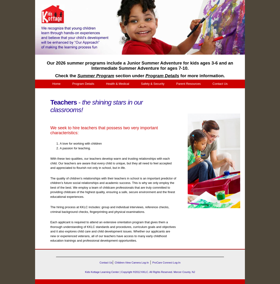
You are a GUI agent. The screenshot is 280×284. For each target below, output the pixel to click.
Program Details (83, 83)
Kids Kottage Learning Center (102, 272)
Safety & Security (153, 83)
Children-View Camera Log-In (132, 262)
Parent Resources (188, 83)
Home (56, 83)
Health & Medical (117, 83)
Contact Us (219, 83)
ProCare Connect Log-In (166, 262)
